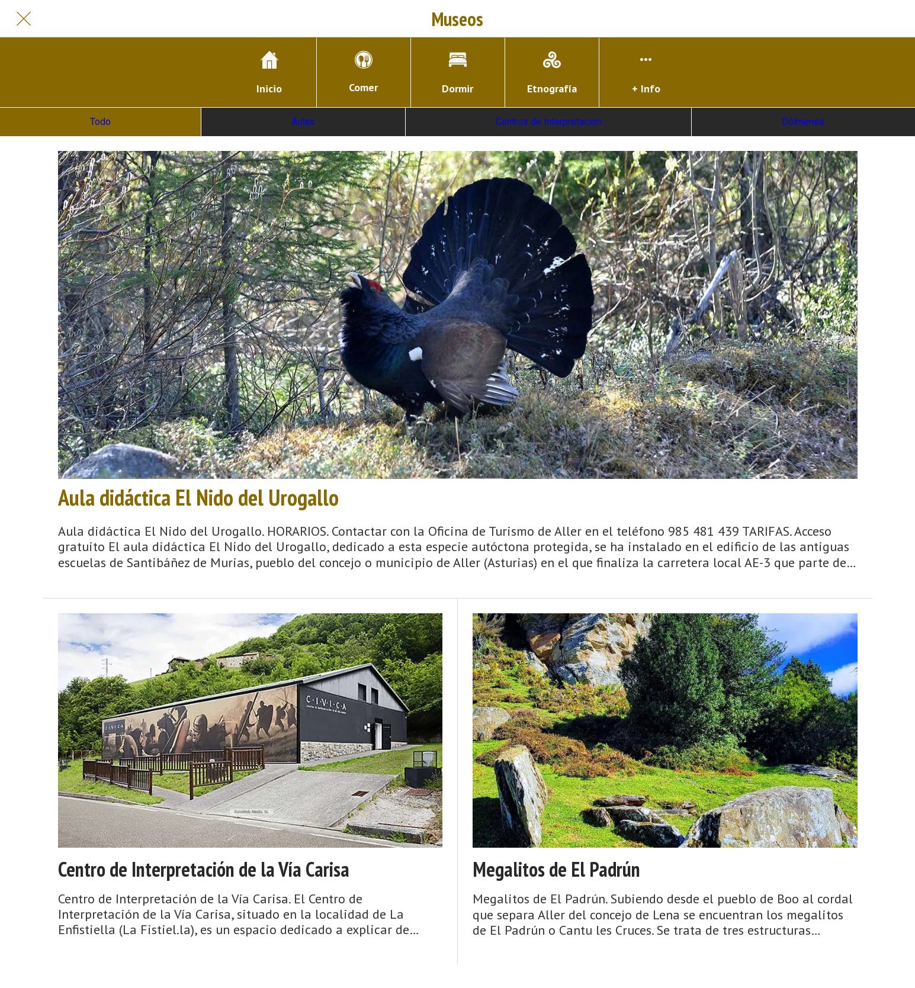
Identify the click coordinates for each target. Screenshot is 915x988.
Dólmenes (803, 121)
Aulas (302, 121)
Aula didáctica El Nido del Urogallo (198, 497)
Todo (100, 121)
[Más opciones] (646, 72)
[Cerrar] (24, 19)
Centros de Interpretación (548, 121)
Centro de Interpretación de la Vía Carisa (203, 869)
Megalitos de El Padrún (556, 869)
